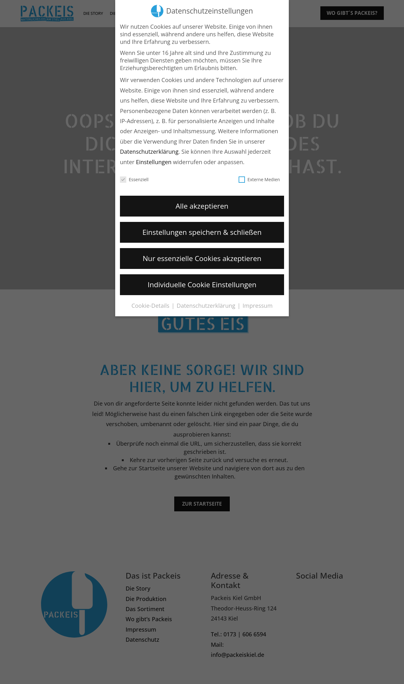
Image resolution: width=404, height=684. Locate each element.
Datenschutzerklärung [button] (207, 304)
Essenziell (134, 178)
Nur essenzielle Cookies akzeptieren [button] (202, 256)
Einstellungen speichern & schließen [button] (202, 230)
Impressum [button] (258, 304)
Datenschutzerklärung (149, 150)
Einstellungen (154, 160)
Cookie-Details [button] (151, 304)
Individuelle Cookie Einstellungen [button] (202, 283)
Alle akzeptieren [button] (201, 204)
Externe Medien (259, 178)
